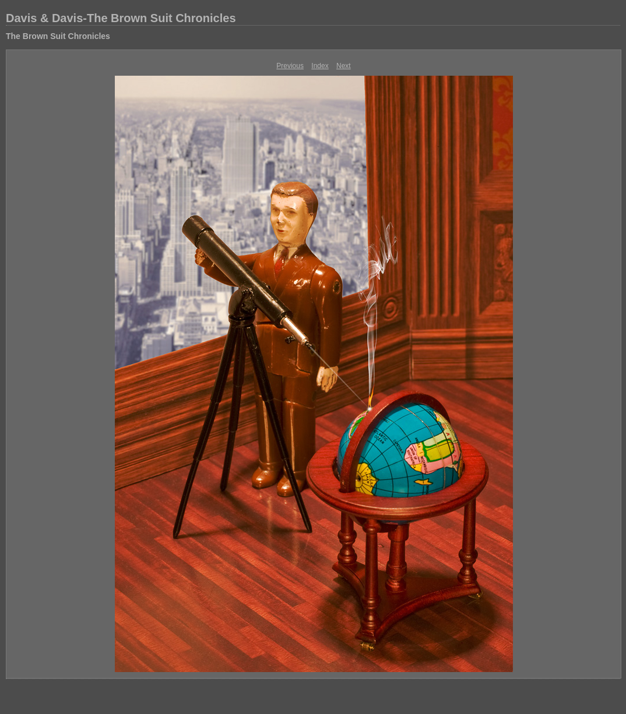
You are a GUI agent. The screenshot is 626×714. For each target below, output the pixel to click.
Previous (290, 66)
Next (343, 66)
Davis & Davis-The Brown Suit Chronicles (121, 18)
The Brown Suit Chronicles (58, 36)
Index (319, 66)
